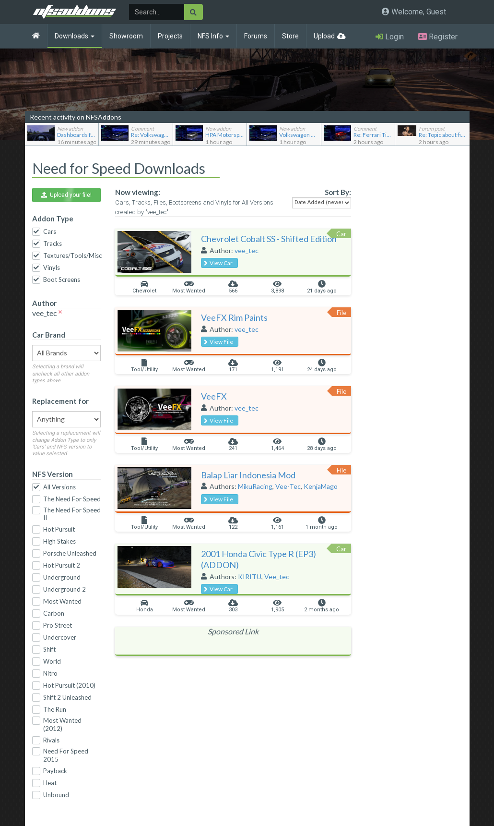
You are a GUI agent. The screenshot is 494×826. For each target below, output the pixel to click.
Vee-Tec (288, 486)
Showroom (126, 36)
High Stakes (59, 541)
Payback (55, 771)
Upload (324, 36)
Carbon (53, 613)
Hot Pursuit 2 (61, 565)
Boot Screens (61, 279)
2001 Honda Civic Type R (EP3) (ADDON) (258, 559)
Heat (50, 783)
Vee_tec (276, 576)
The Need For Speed (72, 499)
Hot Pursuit (59, 529)
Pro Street (57, 625)
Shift (49, 649)
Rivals (51, 740)
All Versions (59, 487)
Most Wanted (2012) (62, 724)
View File (218, 342)
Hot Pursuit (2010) (69, 685)
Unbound (56, 795)
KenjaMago (321, 486)
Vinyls (51, 267)
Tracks (52, 243)
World (52, 661)
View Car (218, 263)
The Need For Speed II (72, 514)
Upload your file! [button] (66, 195)
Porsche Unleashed (69, 553)
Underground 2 (64, 589)
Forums (255, 36)
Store (290, 36)
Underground (62, 577)
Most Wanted (62, 601)
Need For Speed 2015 (65, 755)
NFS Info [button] (213, 36)
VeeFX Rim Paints (234, 317)
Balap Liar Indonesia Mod (248, 475)
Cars (49, 231)
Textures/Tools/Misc (72, 255)
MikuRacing (255, 486)
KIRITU (249, 576)
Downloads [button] (74, 36)
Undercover (59, 637)
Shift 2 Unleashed (67, 697)
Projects (170, 36)
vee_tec (247, 250)
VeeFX (214, 396)
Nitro (50, 673)
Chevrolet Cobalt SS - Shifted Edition (269, 238)
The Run (54, 709)
